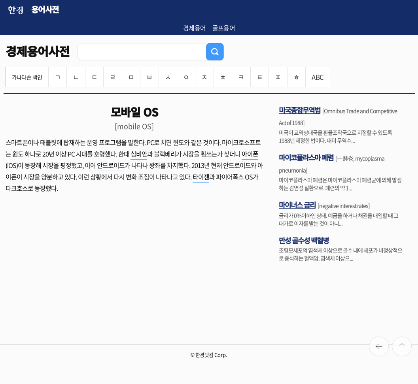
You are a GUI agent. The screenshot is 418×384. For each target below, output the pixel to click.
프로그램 (110, 142)
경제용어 (194, 27)
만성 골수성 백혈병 (304, 240)
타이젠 (201, 176)
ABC (317, 77)
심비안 (139, 153)
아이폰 (250, 153)
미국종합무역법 (299, 110)
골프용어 (223, 27)
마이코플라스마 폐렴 (306, 157)
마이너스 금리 (297, 205)
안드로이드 (111, 165)
